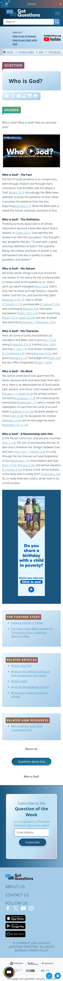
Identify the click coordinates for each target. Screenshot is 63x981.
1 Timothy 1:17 (12, 304)
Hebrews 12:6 (11, 420)
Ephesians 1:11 (27, 402)
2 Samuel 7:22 (49, 304)
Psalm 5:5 (54, 358)
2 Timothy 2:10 (12, 469)
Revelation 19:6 (45, 322)
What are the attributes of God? (30, 687)
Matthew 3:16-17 (13, 300)
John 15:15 (9, 465)
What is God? (19, 681)
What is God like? (21, 665)
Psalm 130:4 (43, 362)
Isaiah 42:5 (24, 393)
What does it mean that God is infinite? (29, 694)
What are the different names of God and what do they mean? (30, 673)
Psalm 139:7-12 (27, 313)
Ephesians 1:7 (19, 460)
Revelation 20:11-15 (15, 425)
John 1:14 (9, 443)
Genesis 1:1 (23, 206)
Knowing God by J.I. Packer (27, 623)
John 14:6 (48, 344)
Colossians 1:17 (24, 398)
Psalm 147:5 (10, 318)
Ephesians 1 (27, 322)
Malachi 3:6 (30, 309)
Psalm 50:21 (23, 233)
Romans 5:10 (25, 465)
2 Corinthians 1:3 (13, 353)
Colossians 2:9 (50, 474)
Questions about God (31, 761)
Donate (31, 4)
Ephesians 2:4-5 (20, 344)
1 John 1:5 (20, 349)
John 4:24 (41, 286)
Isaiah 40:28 (26, 318)
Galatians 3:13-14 (21, 411)
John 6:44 (16, 416)
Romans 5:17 (18, 358)
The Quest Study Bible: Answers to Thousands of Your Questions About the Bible (32, 632)
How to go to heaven (24, 36)
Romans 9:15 (42, 353)
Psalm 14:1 (16, 192)
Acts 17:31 (49, 340)
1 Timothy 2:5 (35, 452)
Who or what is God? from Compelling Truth (27, 727)
